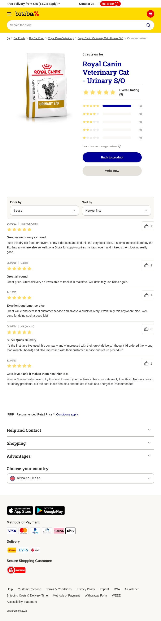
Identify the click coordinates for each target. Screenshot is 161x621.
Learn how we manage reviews (102, 146)
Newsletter (132, 589)
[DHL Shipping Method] (12, 551)
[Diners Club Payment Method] (47, 531)
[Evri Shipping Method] (23, 551)
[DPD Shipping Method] (35, 551)
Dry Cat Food (36, 38)
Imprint (104, 589)
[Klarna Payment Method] (59, 531)
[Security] (16, 571)
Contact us (86, 3)
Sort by (87, 202)
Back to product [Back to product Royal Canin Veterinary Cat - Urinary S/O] (112, 157)
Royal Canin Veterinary (61, 38)
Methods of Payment (66, 595)
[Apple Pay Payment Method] (70, 531)
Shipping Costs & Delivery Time (27, 595)
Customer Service (29, 589)
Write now (112, 170)
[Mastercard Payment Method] (23, 531)
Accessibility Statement (22, 601)
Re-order (110, 3)
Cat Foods (19, 38)
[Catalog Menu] (9, 14)
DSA (117, 589)
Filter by (15, 202)
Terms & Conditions (58, 589)
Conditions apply (67, 414)
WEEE (116, 595)
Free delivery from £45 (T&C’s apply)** (33, 3)
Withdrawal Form (96, 595)
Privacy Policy (86, 589)
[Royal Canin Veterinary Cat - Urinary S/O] (46, 87)
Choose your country (28, 468)
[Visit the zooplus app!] (20, 514)
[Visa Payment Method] (12, 531)
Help (10, 589)
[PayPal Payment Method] (35, 531)
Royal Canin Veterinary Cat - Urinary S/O (100, 38)
